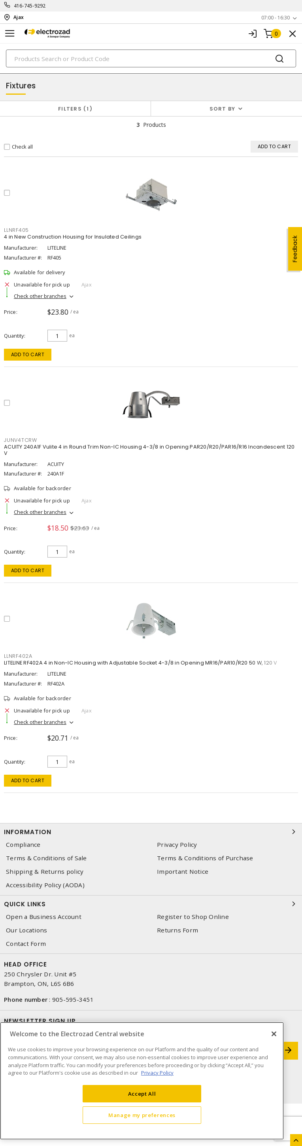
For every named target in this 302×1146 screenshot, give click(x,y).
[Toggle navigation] (10, 33)
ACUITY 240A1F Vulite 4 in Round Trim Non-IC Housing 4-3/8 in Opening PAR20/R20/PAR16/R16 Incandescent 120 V (149, 449)
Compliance (23, 844)
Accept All (142, 1093)
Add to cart (28, 354)
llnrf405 (16, 230)
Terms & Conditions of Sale (46, 858)
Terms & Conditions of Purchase (205, 858)
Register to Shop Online (193, 917)
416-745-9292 (30, 5)
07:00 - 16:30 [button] (275, 17)
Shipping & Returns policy (44, 871)
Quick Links (151, 904)
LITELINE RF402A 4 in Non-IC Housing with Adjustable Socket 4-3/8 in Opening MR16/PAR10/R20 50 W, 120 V (140, 662)
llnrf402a (18, 656)
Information (151, 831)
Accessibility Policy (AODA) (45, 885)
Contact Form (26, 943)
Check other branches (40, 296)
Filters (75, 108)
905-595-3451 (73, 999)
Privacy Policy (177, 844)
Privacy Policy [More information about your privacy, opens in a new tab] (157, 1072)
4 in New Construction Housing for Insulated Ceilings (73, 236)
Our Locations (26, 930)
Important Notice (182, 871)
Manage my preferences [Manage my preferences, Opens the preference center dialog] (142, 1115)
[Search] (151, 58)
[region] (142, 1081)
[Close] (274, 1034)
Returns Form (177, 930)
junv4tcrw (20, 440)
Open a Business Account (43, 917)
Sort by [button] (223, 108)
